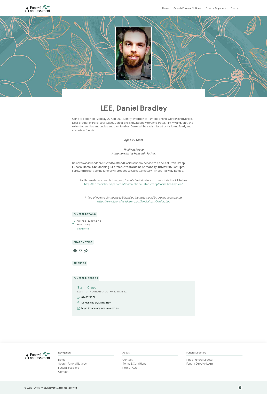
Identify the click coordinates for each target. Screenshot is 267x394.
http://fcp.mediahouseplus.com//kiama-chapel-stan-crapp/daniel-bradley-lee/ (133, 184)
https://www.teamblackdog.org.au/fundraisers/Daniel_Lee (133, 201)
